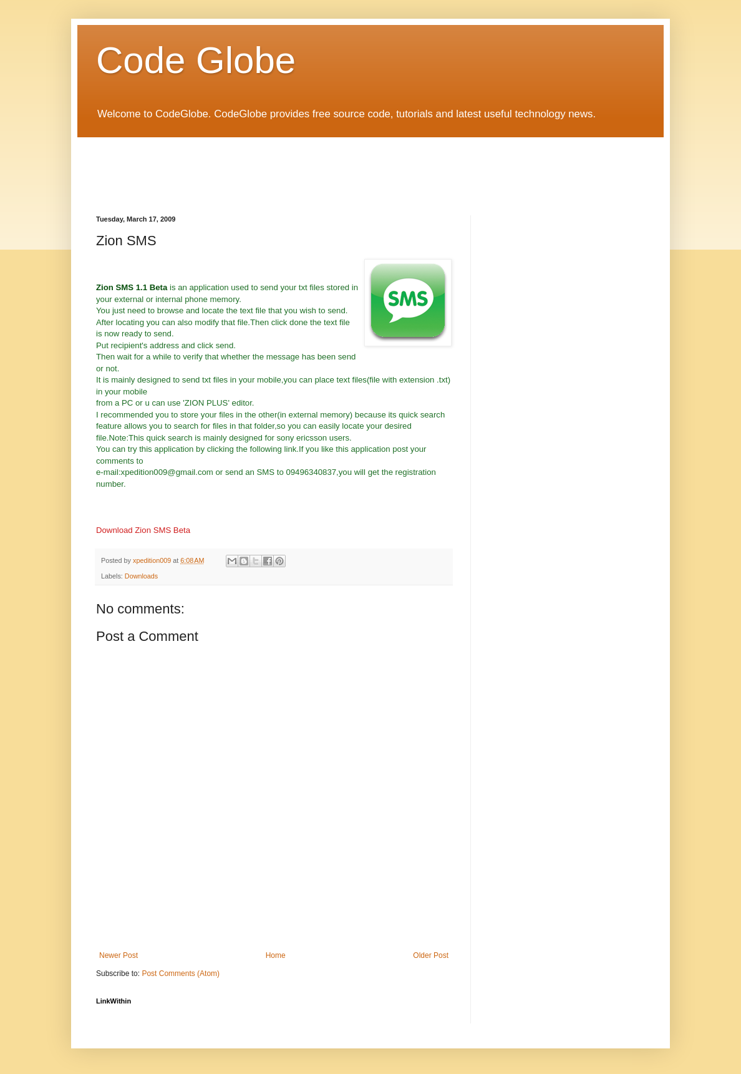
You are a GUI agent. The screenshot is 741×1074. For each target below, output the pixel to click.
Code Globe (196, 60)
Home (276, 955)
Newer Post (118, 955)
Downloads (141, 576)
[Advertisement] (323, 165)
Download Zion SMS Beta (143, 530)
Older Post (430, 955)
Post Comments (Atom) (181, 973)
